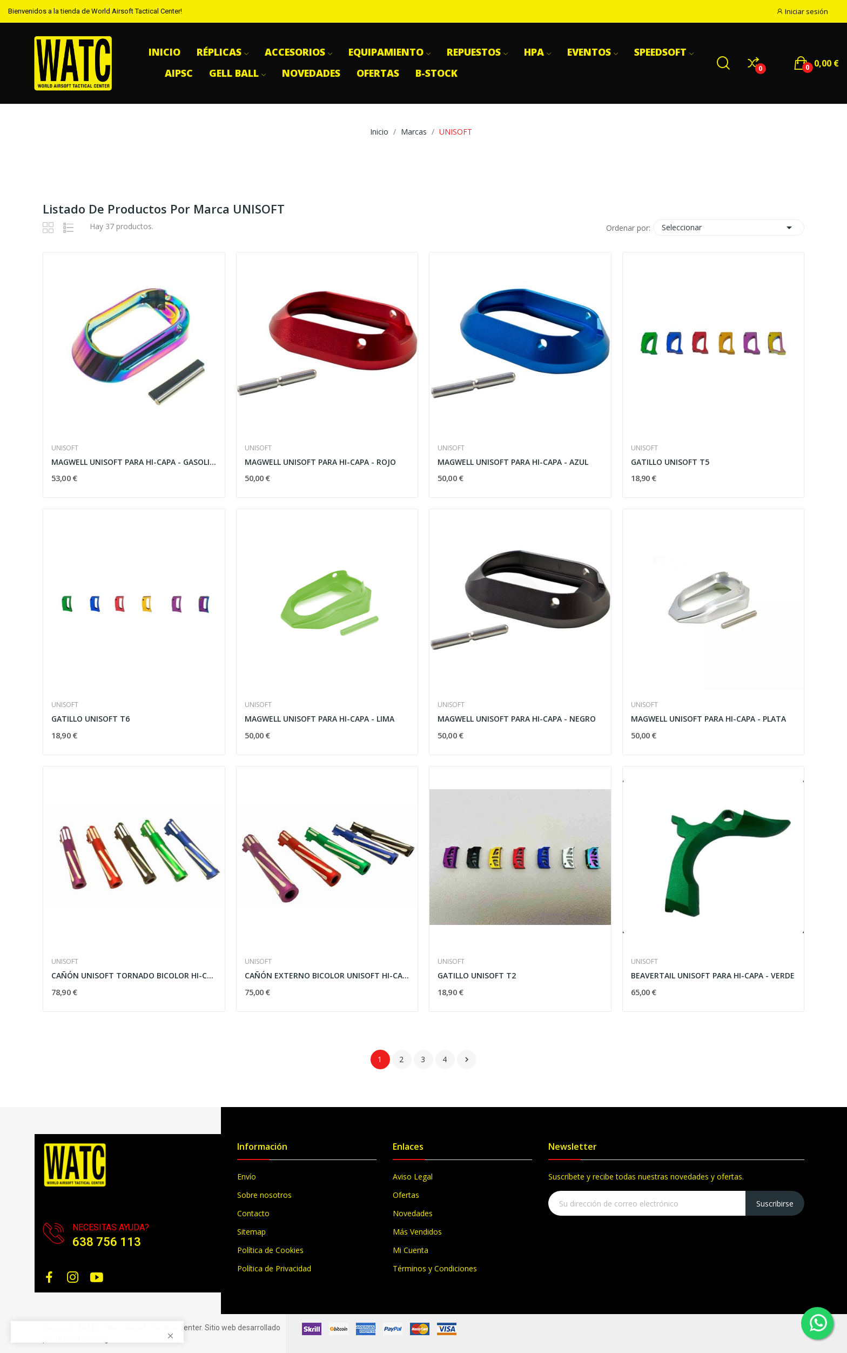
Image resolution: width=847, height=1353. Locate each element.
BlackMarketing (82, 1339)
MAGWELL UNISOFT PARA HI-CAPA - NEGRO (517, 719)
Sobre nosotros (264, 1195)
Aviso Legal (413, 1176)
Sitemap (251, 1232)
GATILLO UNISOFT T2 (477, 975)
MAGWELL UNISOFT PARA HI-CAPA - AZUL (513, 462)
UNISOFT (64, 448)
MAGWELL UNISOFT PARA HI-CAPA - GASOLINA (134, 462)
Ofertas (406, 1195)
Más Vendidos (417, 1232)
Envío (246, 1176)
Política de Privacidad (274, 1268)
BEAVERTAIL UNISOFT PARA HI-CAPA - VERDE (713, 975)
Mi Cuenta (410, 1250)
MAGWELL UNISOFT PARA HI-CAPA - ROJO (320, 462)
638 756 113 (106, 1242)
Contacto (253, 1213)
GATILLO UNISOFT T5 (670, 462)
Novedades (413, 1213)
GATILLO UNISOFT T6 (90, 719)
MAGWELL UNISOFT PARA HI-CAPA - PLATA (708, 719)
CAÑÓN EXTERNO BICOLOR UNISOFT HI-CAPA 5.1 (327, 975)
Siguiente (467, 1059)
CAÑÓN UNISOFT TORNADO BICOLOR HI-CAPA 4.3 (134, 975)
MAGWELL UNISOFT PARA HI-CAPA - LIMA (319, 719)
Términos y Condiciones (435, 1268)
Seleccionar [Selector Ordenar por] (729, 227)
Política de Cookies (270, 1250)
